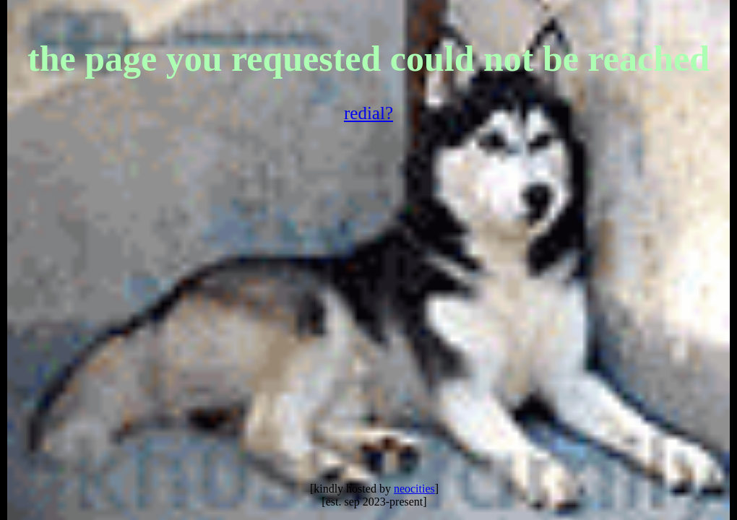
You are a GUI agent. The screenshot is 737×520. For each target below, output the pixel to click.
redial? (368, 113)
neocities (414, 488)
